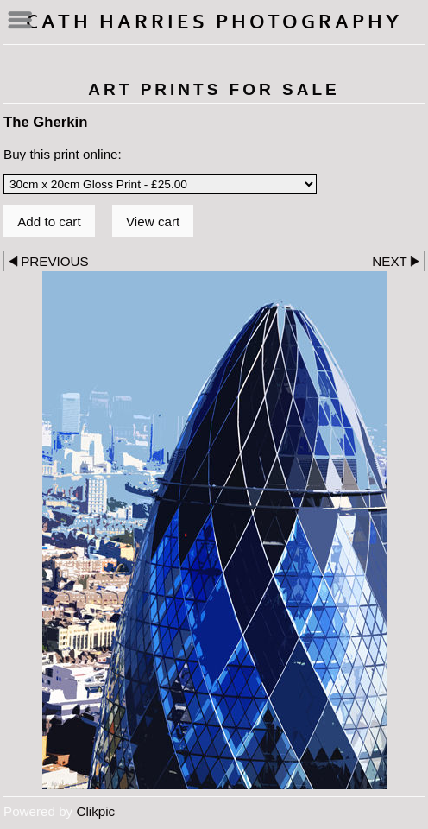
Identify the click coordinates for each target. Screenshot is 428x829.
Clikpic (95, 811)
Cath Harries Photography (214, 22)
